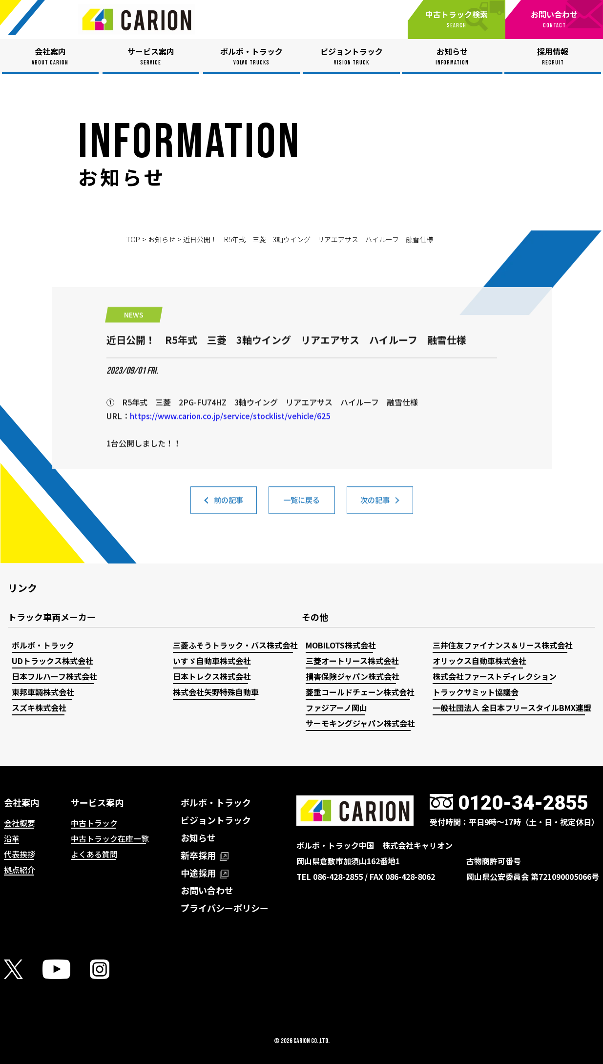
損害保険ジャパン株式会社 (352, 676)
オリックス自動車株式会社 (479, 661)
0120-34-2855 (523, 803)
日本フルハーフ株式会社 (54, 676)
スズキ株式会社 (39, 707)
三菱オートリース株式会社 (352, 661)
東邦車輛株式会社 (43, 692)
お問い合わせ (207, 890)
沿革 (12, 838)
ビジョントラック (216, 820)
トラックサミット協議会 (476, 692)
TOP (133, 239)
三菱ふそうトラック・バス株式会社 (235, 645)
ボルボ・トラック (43, 645)
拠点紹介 (19, 870)
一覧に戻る (301, 507)
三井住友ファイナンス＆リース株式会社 (503, 645)
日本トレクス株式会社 (212, 676)
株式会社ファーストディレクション (495, 676)
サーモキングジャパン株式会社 (360, 723)
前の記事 (228, 507)
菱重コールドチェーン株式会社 (360, 692)
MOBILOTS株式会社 (341, 645)
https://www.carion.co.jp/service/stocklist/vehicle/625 (230, 462)
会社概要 (19, 823)
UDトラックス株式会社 (52, 661)
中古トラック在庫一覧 (110, 838)
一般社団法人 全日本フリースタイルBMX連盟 (512, 707)
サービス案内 (97, 802)
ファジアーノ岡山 (336, 707)
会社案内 (21, 802)
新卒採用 (205, 855)
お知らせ (161, 239)
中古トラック (94, 823)
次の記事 (375, 507)
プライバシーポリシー (225, 907)
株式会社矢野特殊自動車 (216, 692)
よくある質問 (94, 854)
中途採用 (205, 872)
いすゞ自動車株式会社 (212, 661)
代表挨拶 (19, 854)
